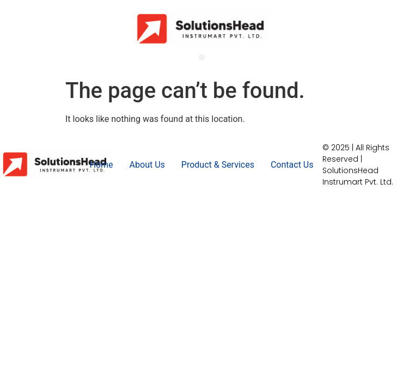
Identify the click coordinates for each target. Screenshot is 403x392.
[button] (202, 57)
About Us (147, 165)
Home (101, 165)
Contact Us (292, 165)
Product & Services (217, 165)
